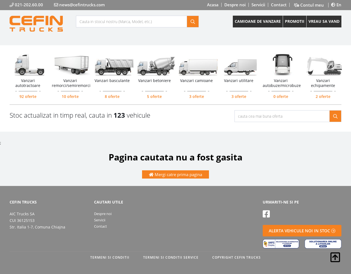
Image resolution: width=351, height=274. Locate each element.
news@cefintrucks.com (79, 4)
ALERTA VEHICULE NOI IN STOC (302, 230)
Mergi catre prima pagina (175, 174)
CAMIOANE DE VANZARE (258, 21)
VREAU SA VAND (323, 21)
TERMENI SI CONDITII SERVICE (171, 257)
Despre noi (235, 4)
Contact (279, 4)
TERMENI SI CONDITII (109, 257)
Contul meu (309, 5)
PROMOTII (294, 21)
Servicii (258, 4)
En (336, 4)
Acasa (213, 4)
